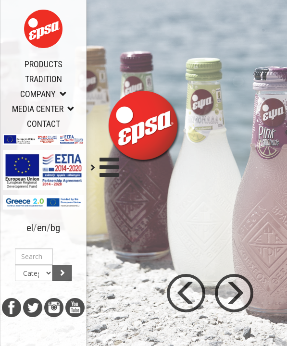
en (42, 228)
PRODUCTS (43, 64)
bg (55, 228)
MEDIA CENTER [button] (43, 109)
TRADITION (43, 79)
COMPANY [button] (43, 94)
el (29, 228)
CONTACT (43, 124)
